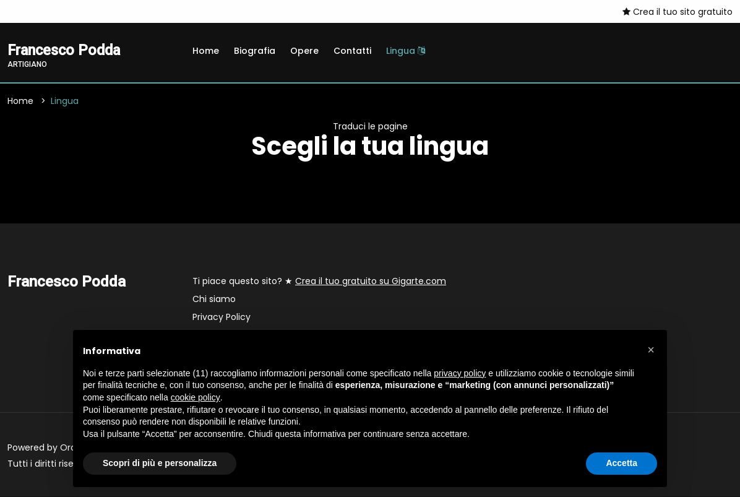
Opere (304, 51)
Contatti (352, 51)
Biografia (254, 51)
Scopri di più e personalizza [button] (160, 463)
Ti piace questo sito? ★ (319, 281)
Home (205, 51)
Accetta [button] (621, 463)
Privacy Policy (221, 317)
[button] (651, 350)
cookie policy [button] (195, 397)
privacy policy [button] (460, 373)
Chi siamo (214, 299)
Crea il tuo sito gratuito (677, 12)
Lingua (405, 51)
